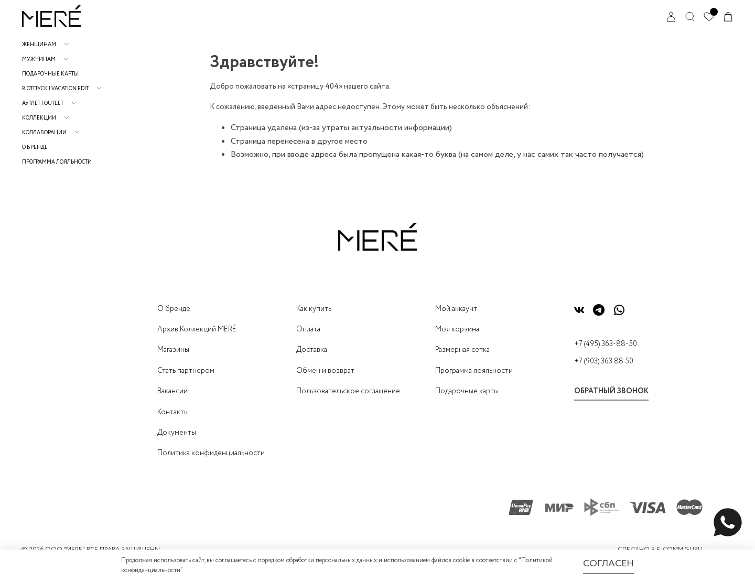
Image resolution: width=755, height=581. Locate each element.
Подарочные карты (50, 74)
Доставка (311, 350)
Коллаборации (44, 133)
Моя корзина (457, 329)
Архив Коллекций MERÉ (196, 329)
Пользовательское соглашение (348, 391)
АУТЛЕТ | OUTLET (42, 103)
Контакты (173, 412)
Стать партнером (185, 370)
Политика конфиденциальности (211, 453)
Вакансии (172, 391)
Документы (176, 432)
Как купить (313, 309)
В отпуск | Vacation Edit (55, 89)
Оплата (308, 329)
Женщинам (39, 45)
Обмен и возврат (325, 370)
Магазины (173, 350)
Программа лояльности (57, 162)
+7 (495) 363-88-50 (605, 344)
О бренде (35, 148)
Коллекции (39, 118)
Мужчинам (39, 59)
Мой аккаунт (456, 309)
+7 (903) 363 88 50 (603, 361)
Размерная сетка (462, 350)
